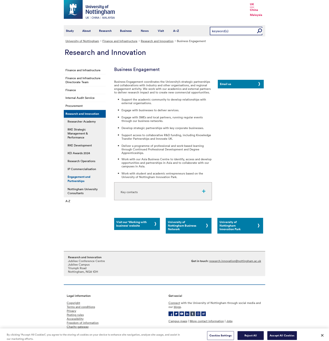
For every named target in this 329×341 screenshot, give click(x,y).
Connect (174, 303)
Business (126, 31)
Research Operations (81, 161)
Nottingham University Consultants (83, 191)
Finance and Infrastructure (119, 41)
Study (70, 31)
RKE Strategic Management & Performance (78, 133)
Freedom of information (83, 323)
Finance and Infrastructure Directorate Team (83, 80)
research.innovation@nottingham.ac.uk (235, 261)
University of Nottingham (82, 41)
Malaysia (256, 15)
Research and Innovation (157, 41)
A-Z (67, 201)
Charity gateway (78, 327)
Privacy (71, 311)
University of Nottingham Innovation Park (230, 225)
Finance (70, 90)
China (254, 10)
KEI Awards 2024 (79, 153)
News (145, 31)
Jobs (229, 321)
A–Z (176, 31)
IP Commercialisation (82, 169)
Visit (161, 31)
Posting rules (75, 315)
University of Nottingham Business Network (182, 225)
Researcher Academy (82, 121)
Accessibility (75, 319)
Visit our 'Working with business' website (131, 224)
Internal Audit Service (80, 98)
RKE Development (80, 145)
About (86, 31)
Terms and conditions (81, 307)
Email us (225, 84)
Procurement (74, 106)
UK (252, 4)
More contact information (207, 321)
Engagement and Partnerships (79, 179)
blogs (177, 307)
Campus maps (177, 321)
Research (105, 31)
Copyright (73, 303)
